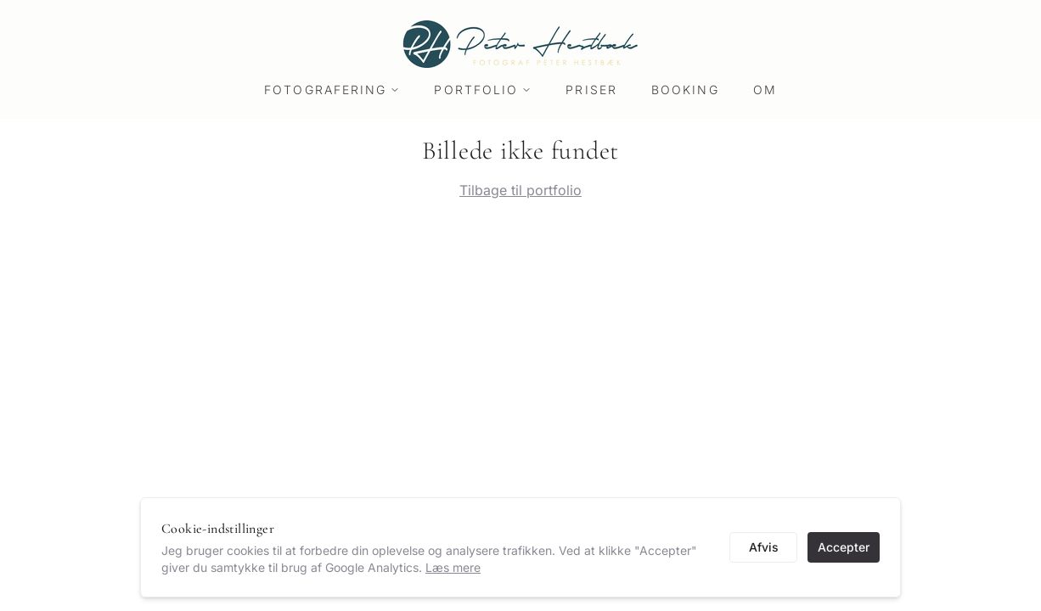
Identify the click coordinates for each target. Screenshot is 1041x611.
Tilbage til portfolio (520, 190)
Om (765, 89)
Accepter (843, 547)
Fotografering (332, 89)
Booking (685, 89)
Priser (591, 89)
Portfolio (483, 89)
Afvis (764, 547)
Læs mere (453, 567)
